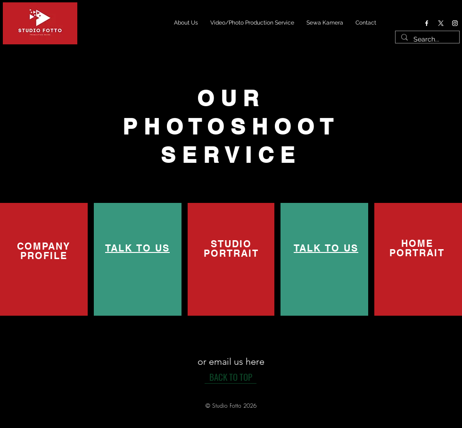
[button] (231, 405)
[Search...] (426, 39)
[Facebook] (426, 23)
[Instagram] (455, 23)
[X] (441, 23)
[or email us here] (231, 361)
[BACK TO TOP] (230, 376)
